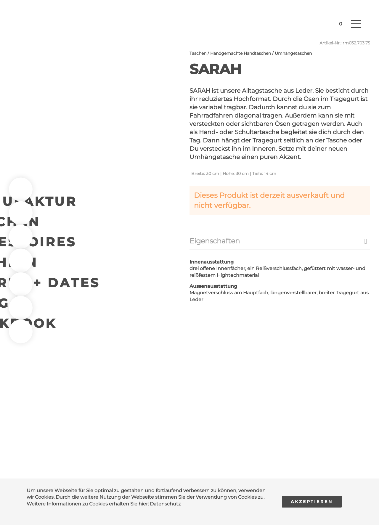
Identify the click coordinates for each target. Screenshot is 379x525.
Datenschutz (165, 504)
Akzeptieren (312, 501)
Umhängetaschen (293, 53)
